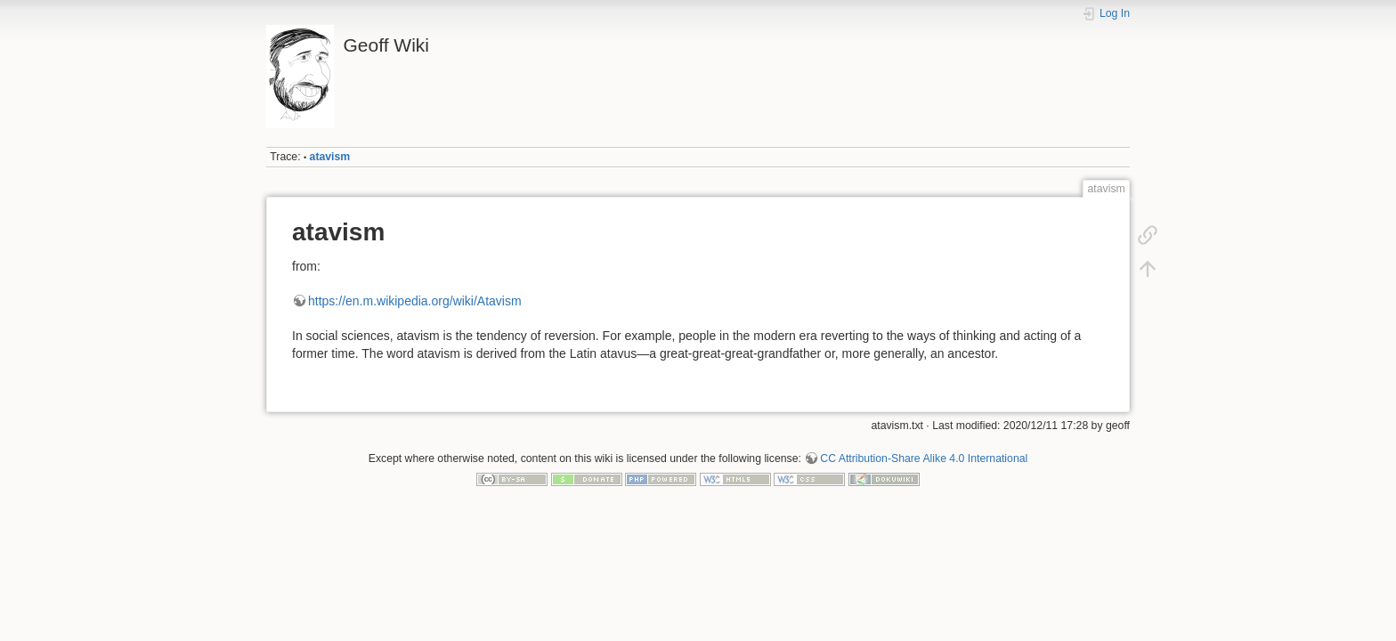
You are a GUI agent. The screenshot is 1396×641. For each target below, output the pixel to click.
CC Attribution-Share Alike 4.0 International (923, 458)
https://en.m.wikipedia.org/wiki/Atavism (415, 301)
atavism (330, 156)
